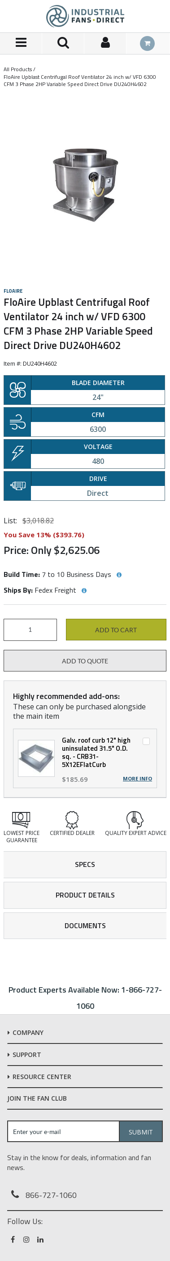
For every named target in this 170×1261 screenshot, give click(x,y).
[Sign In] (105, 43)
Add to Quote (85, 661)
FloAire (13, 291)
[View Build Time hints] (119, 575)
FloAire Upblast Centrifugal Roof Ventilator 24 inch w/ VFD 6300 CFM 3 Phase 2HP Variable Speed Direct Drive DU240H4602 (80, 80)
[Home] (85, 16)
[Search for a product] (63, 43)
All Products (18, 69)
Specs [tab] (85, 864)
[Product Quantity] (30, 630)
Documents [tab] (85, 925)
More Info (137, 779)
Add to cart (116, 630)
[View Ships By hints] (84, 591)
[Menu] (21, 43)
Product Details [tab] (85, 894)
